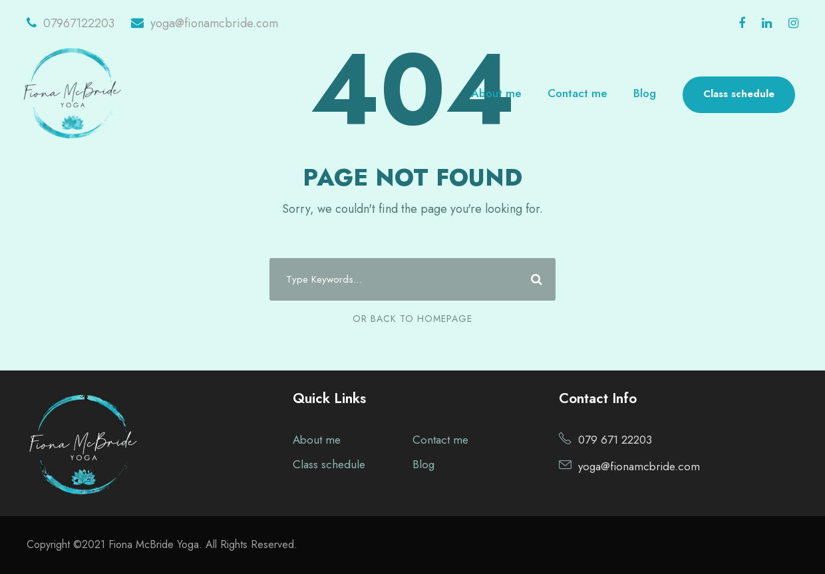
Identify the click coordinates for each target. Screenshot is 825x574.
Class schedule (738, 93)
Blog (644, 93)
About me (496, 93)
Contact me (577, 93)
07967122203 (70, 23)
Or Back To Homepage (412, 318)
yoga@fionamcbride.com (204, 23)
